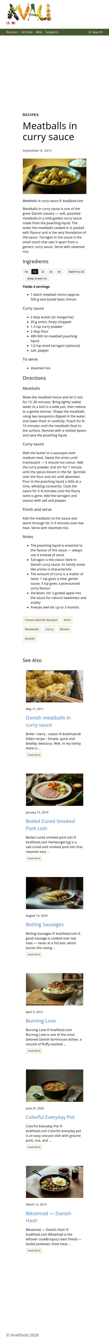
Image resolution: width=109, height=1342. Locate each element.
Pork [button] (67, 620)
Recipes (12, 32)
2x (42, 272)
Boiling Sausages (45, 924)
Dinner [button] (65, 629)
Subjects (51, 32)
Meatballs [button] (32, 629)
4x (58, 272)
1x (34, 272)
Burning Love (41, 1020)
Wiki (39, 32)
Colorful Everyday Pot (50, 1117)
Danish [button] (30, 638)
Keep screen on (37, 278)
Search (96, 32)
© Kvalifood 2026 (22, 1335)
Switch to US (76, 272)
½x (26, 272)
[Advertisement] (54, 71)
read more (34, 755)
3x (51, 272)
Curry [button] (49, 629)
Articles (27, 32)
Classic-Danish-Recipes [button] (41, 620)
